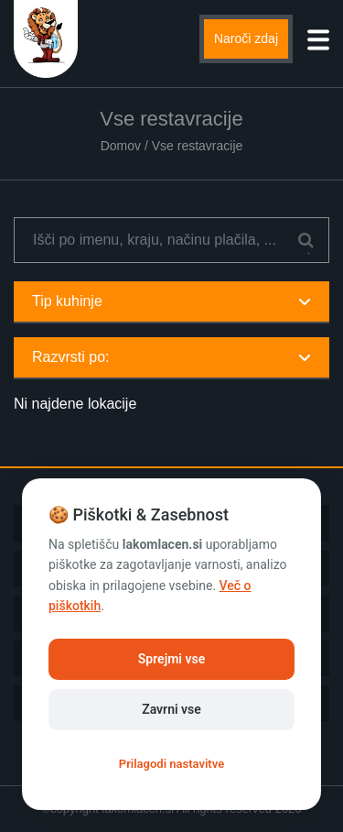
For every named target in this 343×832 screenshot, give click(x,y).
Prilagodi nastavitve (171, 764)
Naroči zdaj (246, 38)
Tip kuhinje (171, 301)
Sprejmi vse (171, 658)
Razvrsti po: (171, 357)
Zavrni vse (171, 709)
